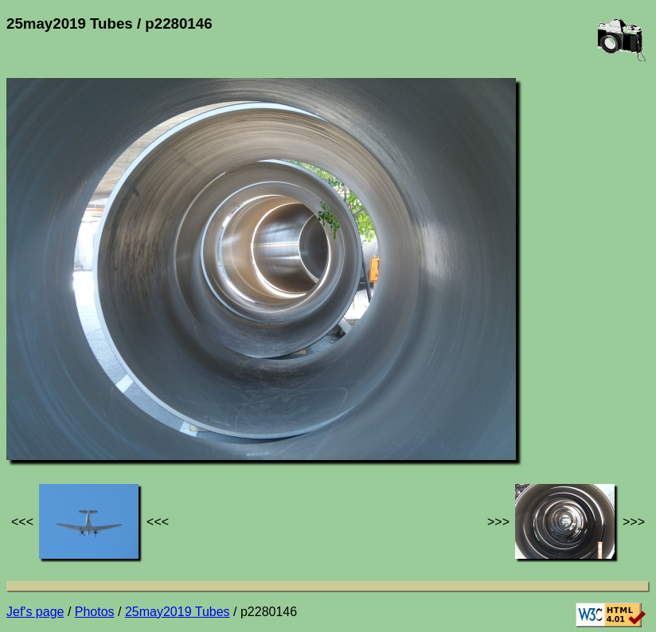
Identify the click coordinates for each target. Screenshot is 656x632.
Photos (95, 611)
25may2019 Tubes (177, 611)
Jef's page (35, 611)
